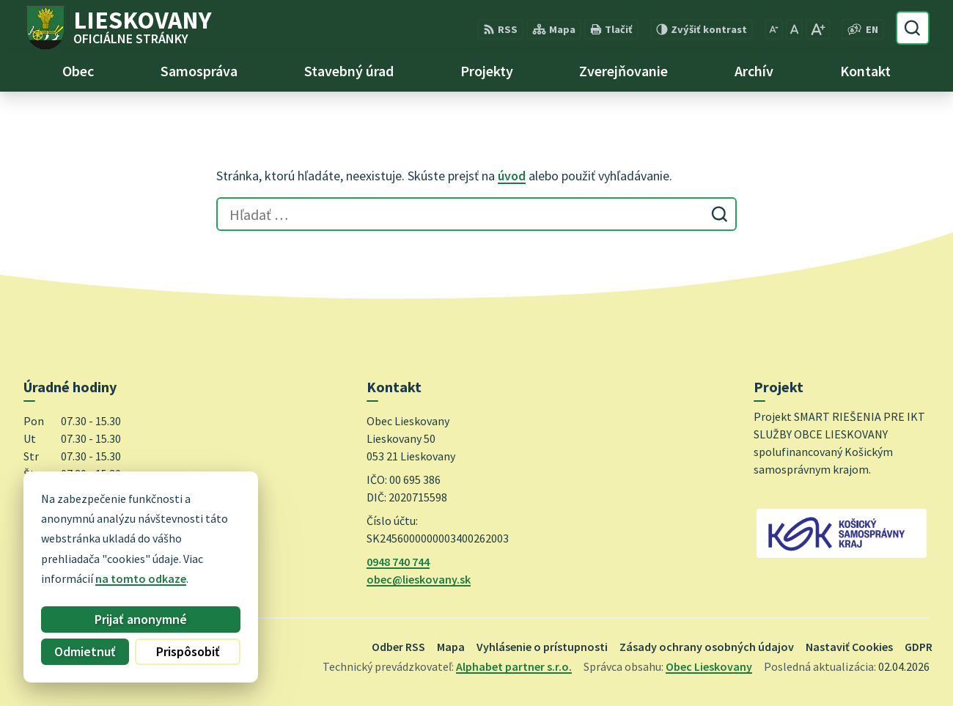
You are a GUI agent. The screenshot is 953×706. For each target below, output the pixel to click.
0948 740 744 (398, 561)
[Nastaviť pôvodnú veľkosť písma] (794, 29)
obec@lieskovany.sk (419, 579)
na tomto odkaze (93, 578)
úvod (512, 175)
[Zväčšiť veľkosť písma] (818, 29)
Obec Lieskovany (709, 666)
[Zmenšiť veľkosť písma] (774, 29)
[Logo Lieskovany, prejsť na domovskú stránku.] (117, 28)
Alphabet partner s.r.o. (514, 666)
